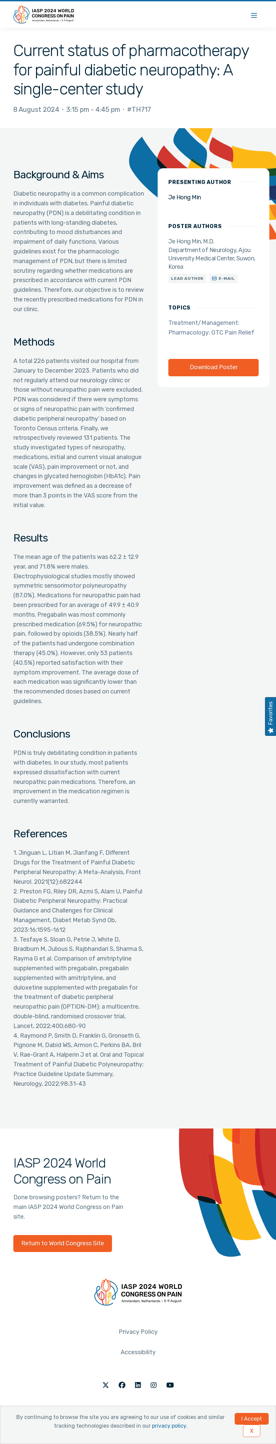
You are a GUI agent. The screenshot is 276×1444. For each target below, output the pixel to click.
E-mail (227, 278)
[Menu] (254, 14)
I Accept (251, 1419)
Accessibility (138, 1352)
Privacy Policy (138, 1331)
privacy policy (169, 1426)
